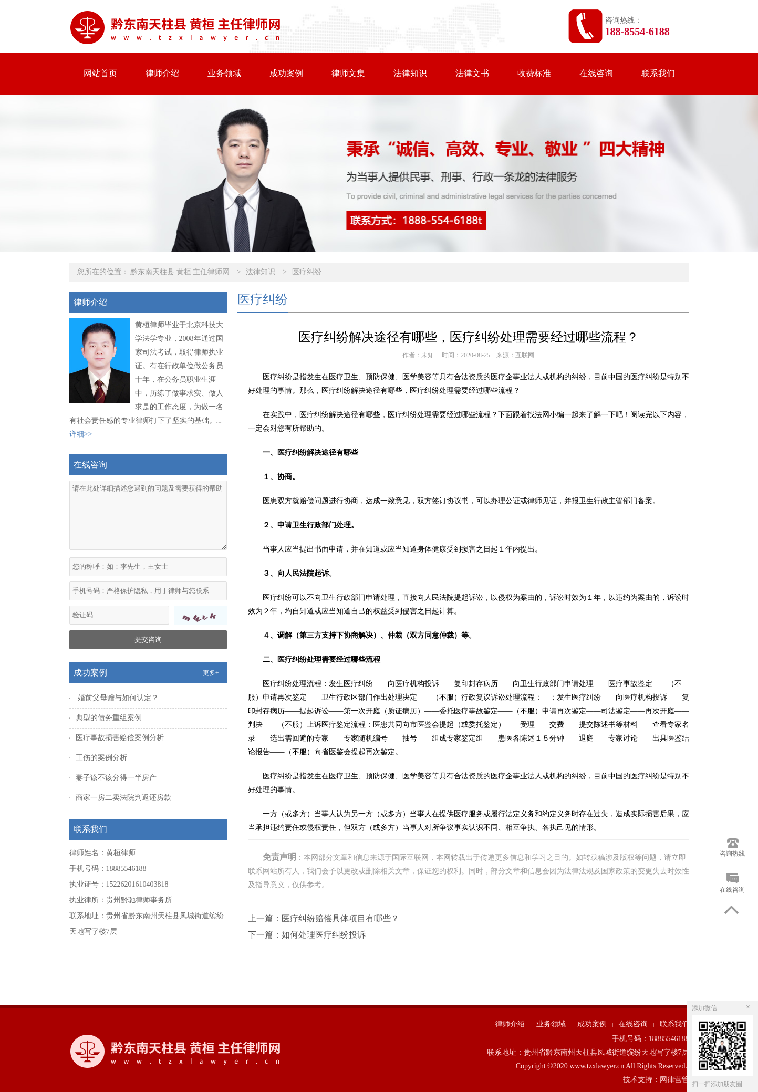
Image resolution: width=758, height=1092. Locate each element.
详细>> (80, 434)
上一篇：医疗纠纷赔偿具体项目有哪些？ (323, 918)
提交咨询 (148, 639)
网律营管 (674, 1080)
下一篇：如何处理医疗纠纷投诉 (307, 934)
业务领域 (224, 73)
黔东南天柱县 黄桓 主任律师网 (180, 272)
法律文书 (472, 73)
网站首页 (100, 73)
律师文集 (348, 73)
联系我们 (658, 73)
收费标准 (534, 73)
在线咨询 (596, 73)
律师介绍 (162, 73)
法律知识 (410, 73)
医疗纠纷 (306, 272)
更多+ (211, 673)
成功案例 (286, 73)
